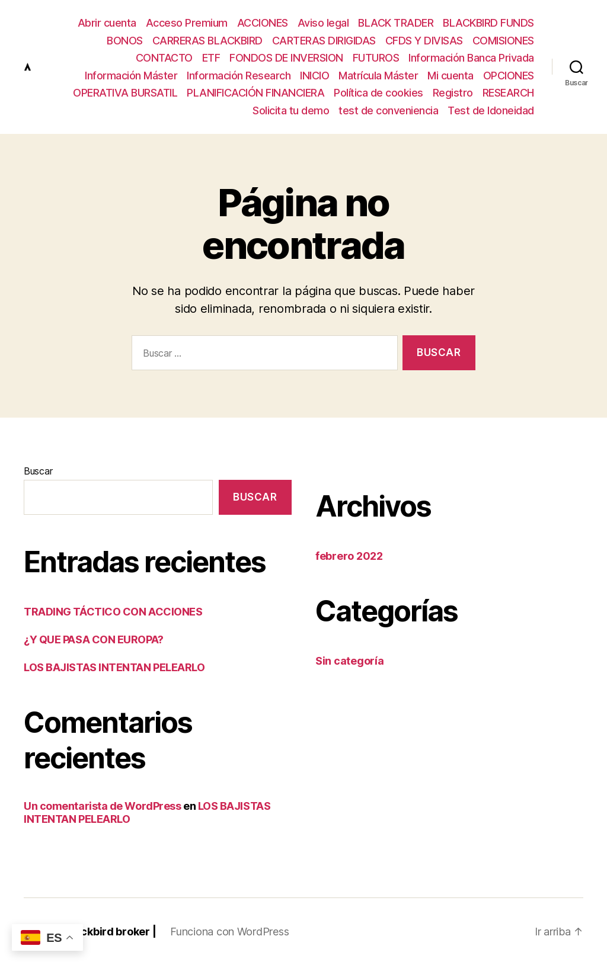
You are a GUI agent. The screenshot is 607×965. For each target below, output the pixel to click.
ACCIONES (262, 23)
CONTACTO (164, 58)
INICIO (314, 75)
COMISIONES (503, 40)
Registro (453, 92)
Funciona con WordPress (229, 931)
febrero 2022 (349, 556)
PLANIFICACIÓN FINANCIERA (255, 92)
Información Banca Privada (471, 58)
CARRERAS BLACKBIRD (207, 40)
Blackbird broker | (110, 931)
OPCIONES (508, 75)
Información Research (238, 75)
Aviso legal (323, 23)
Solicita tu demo (291, 110)
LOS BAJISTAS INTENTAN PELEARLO (114, 667)
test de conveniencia (388, 110)
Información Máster (131, 75)
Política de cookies (378, 92)
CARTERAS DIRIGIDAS (324, 40)
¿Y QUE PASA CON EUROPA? (94, 639)
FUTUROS (376, 58)
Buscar (38, 471)
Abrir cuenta (107, 23)
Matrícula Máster (378, 75)
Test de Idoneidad (491, 110)
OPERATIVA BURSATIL (125, 92)
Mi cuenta (450, 75)
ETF (211, 58)
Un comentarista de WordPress (102, 806)
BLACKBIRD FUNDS (488, 23)
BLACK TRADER (395, 23)
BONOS (125, 40)
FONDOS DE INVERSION (286, 58)
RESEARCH (508, 92)
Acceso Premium (187, 23)
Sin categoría (349, 661)
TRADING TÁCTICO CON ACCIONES (113, 611)
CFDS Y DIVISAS (424, 40)
